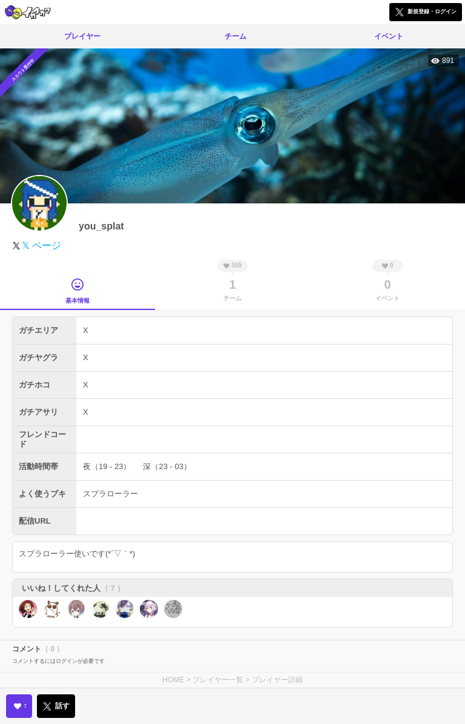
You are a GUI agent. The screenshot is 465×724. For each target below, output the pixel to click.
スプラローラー (110, 493)
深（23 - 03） (167, 466)
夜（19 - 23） (107, 466)
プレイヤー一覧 (218, 680)
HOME (173, 680)
